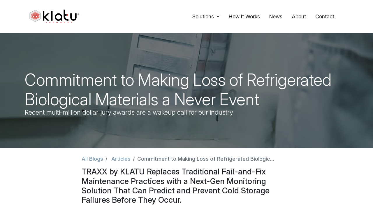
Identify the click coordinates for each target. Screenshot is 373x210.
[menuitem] (244, 16)
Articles (121, 159)
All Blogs (92, 159)
